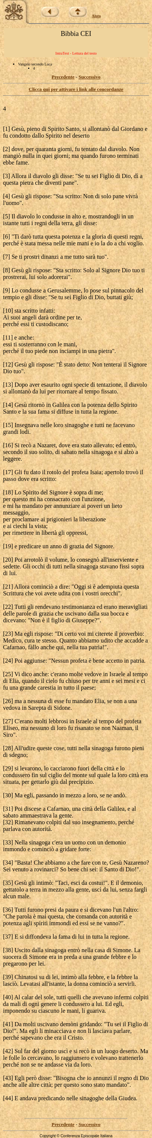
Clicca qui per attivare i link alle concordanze (76, 89)
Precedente (62, 77)
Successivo (89, 77)
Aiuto (96, 16)
